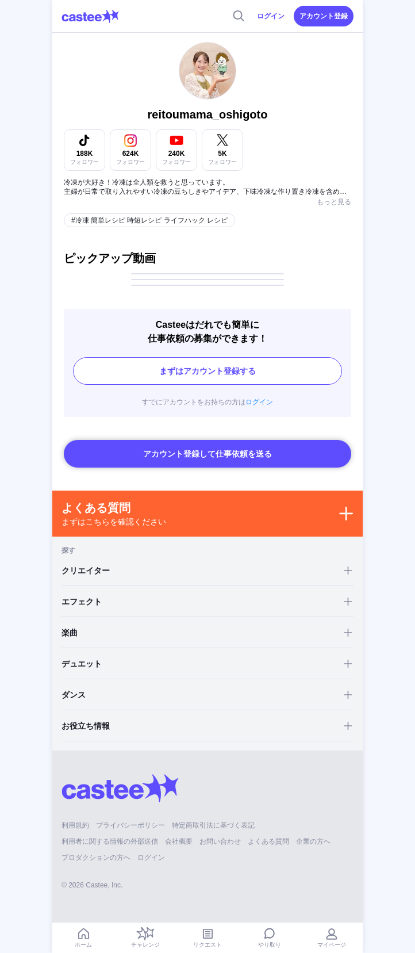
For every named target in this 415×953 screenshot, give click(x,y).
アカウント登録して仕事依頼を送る (207, 453)
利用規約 (75, 825)
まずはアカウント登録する (207, 371)
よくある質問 (268, 841)
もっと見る (334, 202)
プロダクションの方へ (96, 858)
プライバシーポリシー (130, 825)
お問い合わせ (220, 841)
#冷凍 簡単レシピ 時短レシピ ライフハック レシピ (149, 220)
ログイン (271, 16)
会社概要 (179, 841)
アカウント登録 (323, 16)
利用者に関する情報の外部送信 (110, 841)
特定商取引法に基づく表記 (213, 825)
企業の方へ (313, 841)
